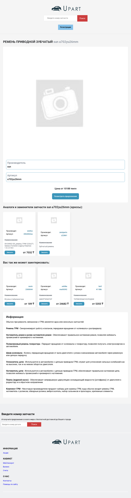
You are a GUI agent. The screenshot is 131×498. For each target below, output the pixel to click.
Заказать (10, 252)
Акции (5, 453)
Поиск (82, 18)
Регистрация (65, 27)
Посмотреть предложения (65, 196)
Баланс (6, 467)
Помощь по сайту (10, 484)
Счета (5, 470)
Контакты (7, 481)
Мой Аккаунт (8, 463)
